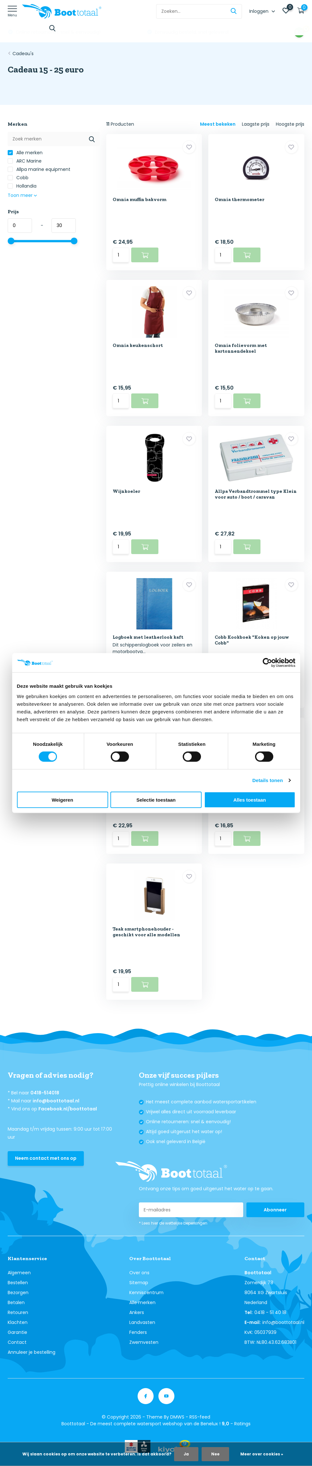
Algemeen (19, 1272)
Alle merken (25, 152)
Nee (215, 1454)
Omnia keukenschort (138, 345)
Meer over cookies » (261, 1454)
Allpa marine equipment (39, 169)
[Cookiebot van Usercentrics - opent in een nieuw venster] (267, 663)
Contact (17, 1342)
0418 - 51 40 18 (270, 1312)
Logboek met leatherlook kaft (148, 637)
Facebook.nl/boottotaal (67, 1109)
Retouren (18, 1312)
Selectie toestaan (156, 799)
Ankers (136, 1312)
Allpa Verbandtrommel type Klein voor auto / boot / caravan (256, 494)
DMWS (177, 1417)
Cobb (18, 177)
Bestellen (18, 1282)
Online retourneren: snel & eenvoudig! (197, 32)
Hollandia (22, 186)
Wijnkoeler (126, 491)
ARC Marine (25, 161)
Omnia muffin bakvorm (139, 199)
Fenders (138, 1332)
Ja (186, 1454)
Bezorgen (18, 1292)
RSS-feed (199, 1417)
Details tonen (267, 780)
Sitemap (138, 1282)
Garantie (17, 1332)
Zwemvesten (143, 1342)
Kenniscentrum (146, 1292)
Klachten (18, 1322)
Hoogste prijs (290, 124)
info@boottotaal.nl (56, 1101)
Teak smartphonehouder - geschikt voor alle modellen (146, 932)
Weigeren (62, 799)
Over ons (139, 1272)
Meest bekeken (218, 124)
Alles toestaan (249, 799)
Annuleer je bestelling (31, 1352)
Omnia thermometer (239, 199)
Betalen (16, 1302)
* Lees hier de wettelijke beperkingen (173, 1223)
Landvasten (142, 1322)
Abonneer (275, 1210)
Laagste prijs (255, 124)
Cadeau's (23, 53)
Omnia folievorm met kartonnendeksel (241, 348)
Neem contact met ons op (45, 1158)
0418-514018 (44, 1093)
